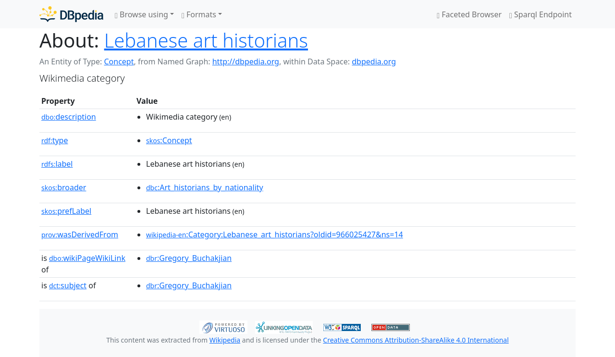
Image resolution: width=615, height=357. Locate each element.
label (57, 164)
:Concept (169, 140)
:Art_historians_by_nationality (204, 187)
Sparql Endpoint (540, 14)
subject (67, 285)
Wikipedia (224, 340)
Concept (119, 61)
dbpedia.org (374, 61)
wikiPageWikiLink (87, 258)
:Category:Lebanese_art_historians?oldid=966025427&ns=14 (274, 234)
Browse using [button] (141, 14)
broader (63, 187)
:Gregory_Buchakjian (189, 258)
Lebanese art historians (206, 40)
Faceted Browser (469, 14)
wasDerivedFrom (79, 234)
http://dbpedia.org (245, 61)
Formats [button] (199, 14)
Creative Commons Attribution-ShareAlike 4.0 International (415, 340)
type (54, 140)
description (68, 116)
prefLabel (66, 211)
